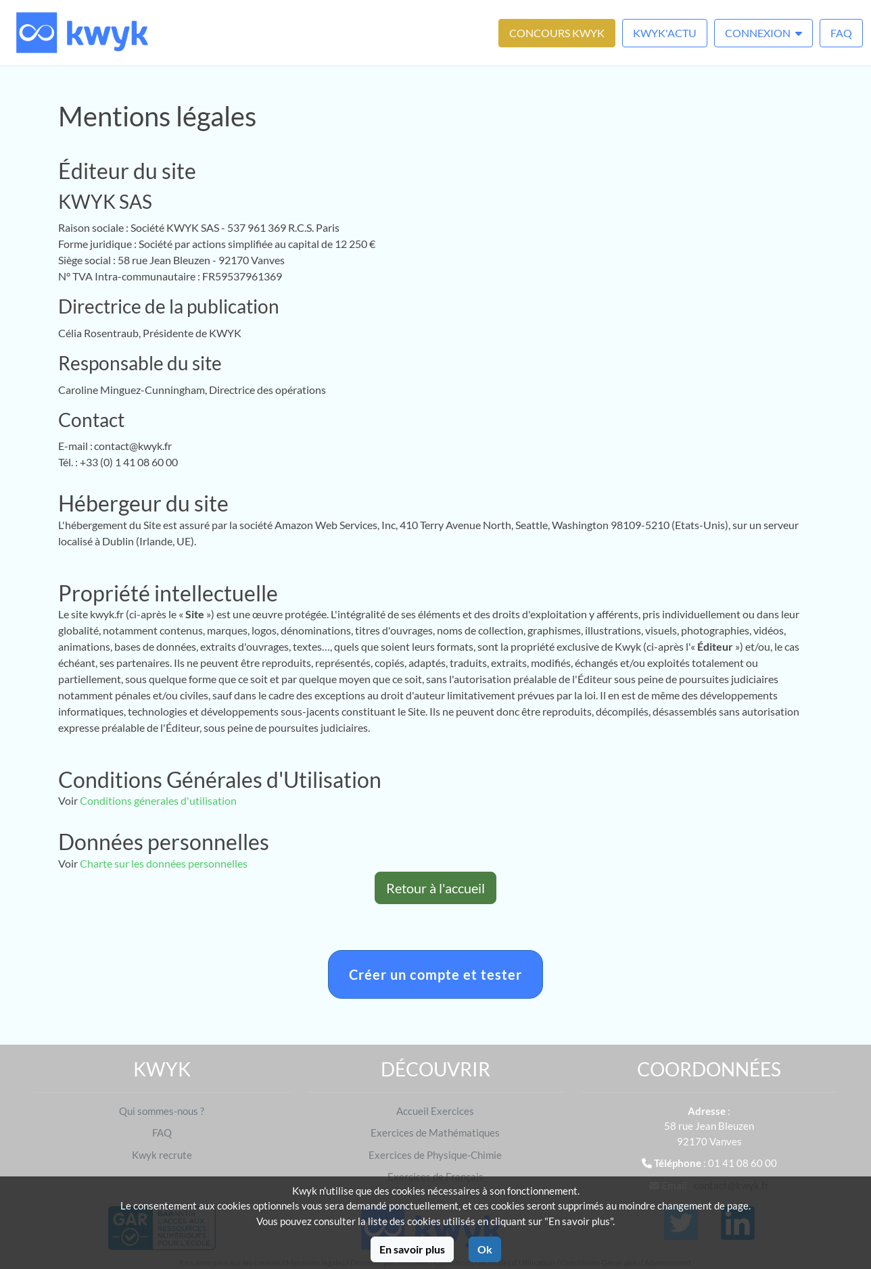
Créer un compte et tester (435, 974)
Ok (484, 1249)
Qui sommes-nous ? (161, 1111)
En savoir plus (412, 1249)
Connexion (763, 32)
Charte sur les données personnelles (164, 863)
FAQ (841, 32)
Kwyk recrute (162, 1155)
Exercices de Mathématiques (435, 1132)
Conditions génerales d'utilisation (158, 800)
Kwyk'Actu (665, 32)
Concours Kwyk (557, 32)
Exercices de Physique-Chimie (435, 1155)
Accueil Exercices (435, 1111)
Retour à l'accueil (435, 888)
